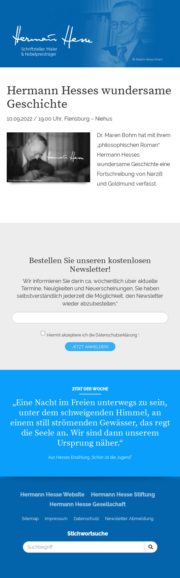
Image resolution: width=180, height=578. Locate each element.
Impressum (56, 518)
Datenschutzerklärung (116, 335)
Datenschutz (86, 518)
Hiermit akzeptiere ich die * (90, 334)
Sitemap (30, 518)
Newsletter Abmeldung (129, 518)
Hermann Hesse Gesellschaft (87, 504)
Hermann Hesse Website (52, 494)
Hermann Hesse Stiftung (123, 494)
